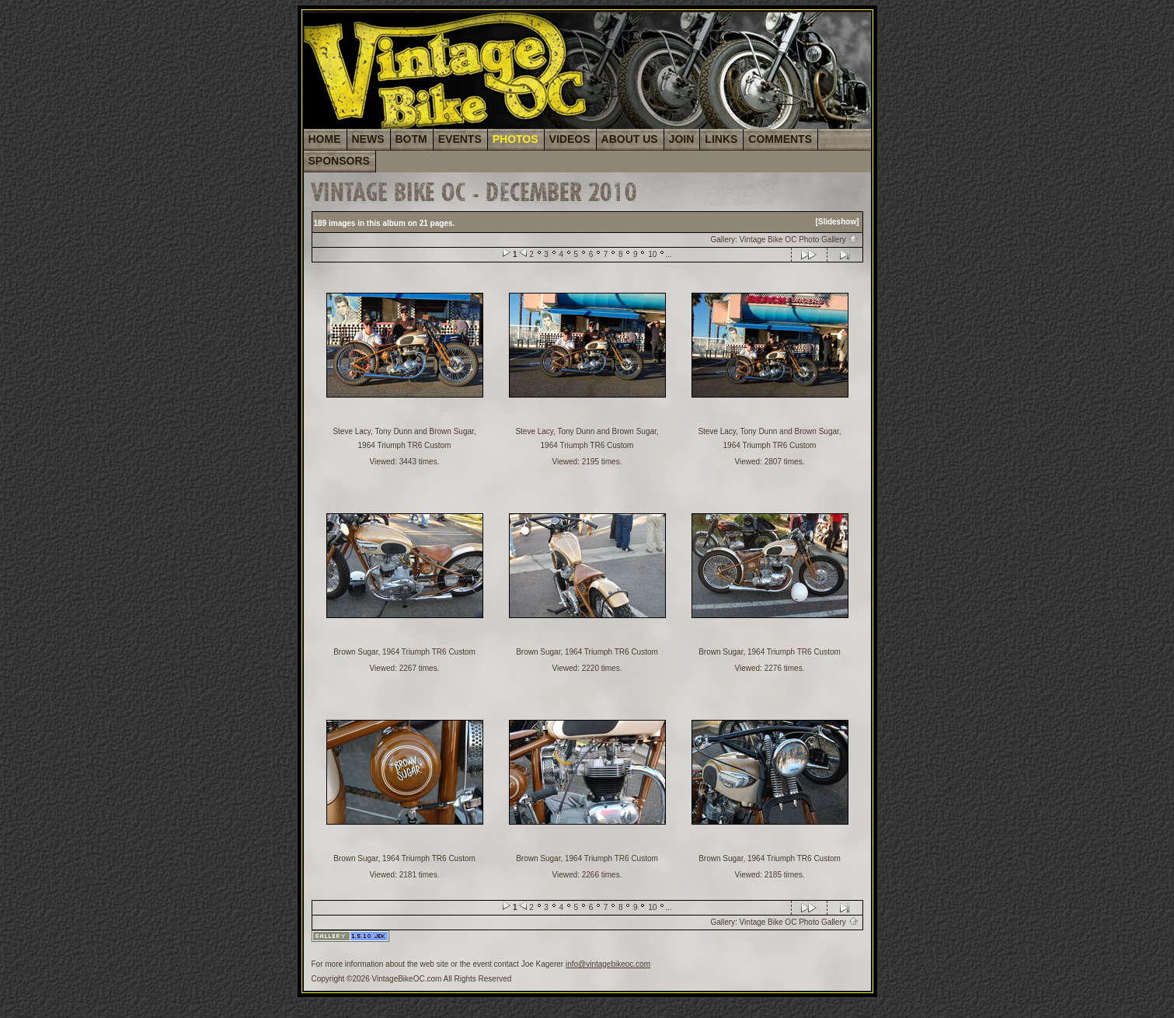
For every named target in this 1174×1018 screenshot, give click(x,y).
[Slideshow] (837, 221)
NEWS (368, 139)
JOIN (682, 139)
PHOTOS (515, 139)
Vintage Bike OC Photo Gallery (799, 239)
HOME (324, 139)
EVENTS (460, 139)
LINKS (721, 139)
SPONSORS (339, 161)
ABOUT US (629, 139)
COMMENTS (780, 139)
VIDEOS (569, 139)
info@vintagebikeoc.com (608, 964)
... (668, 254)
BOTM (411, 139)
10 (652, 254)
